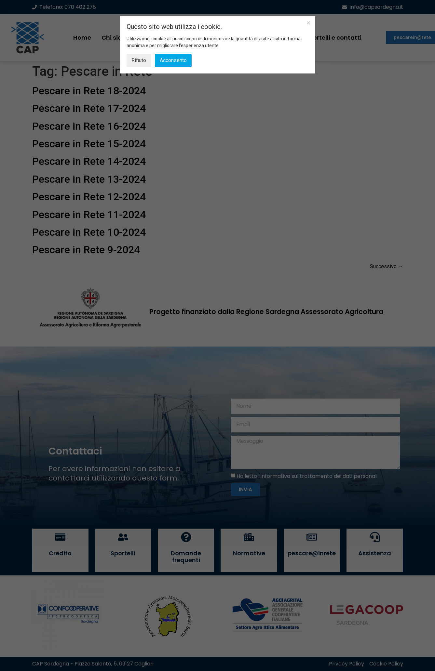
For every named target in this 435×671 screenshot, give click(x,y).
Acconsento (173, 60)
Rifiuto (138, 60)
